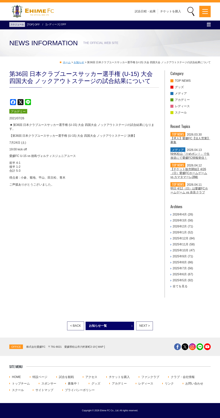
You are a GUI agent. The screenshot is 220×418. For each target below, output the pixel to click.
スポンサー (48, 383)
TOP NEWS (183, 80)
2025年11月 (180, 244)
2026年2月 (180, 226)
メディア (181, 93)
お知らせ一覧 (98, 325)
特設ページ (39, 377)
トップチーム (21, 383)
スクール (181, 112)
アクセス (91, 377)
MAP (100, 346)
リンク (169, 383)
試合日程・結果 (145, 11)
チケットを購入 (170, 11)
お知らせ (79, 62)
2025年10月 (180, 250)
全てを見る (180, 286)
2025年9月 (180, 256)
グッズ (179, 87)
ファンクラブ (150, 377)
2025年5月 (180, 280)
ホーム (67, 62)
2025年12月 (180, 238)
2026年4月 (180, 214)
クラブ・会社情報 (183, 377)
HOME (16, 377)
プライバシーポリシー (80, 390)
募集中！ (74, 383)
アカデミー (182, 99)
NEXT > (144, 325)
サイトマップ (44, 390)
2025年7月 (180, 268)
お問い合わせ (194, 383)
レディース (182, 106)
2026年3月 (180, 220)
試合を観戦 (66, 377)
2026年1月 (180, 232)
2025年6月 (180, 274)
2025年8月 (180, 262)
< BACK (75, 325)
